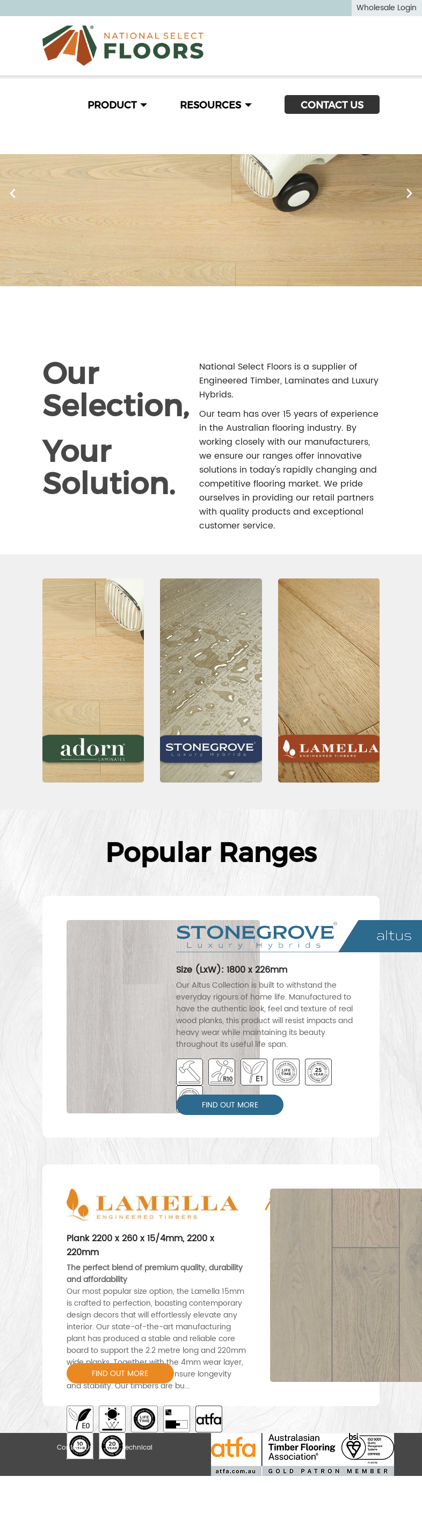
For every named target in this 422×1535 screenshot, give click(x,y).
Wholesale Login (386, 8)
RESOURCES (216, 105)
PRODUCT (118, 105)
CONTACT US (332, 105)
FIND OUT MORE (230, 1105)
